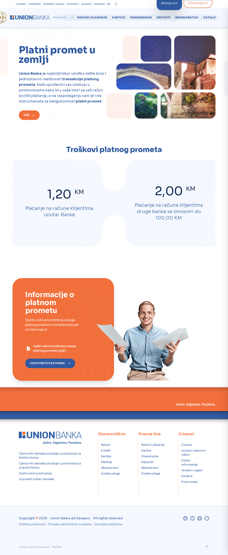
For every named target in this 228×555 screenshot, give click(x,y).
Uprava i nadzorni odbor (193, 452)
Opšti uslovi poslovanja (35, 473)
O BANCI (21, 4)
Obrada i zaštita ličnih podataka (70, 524)
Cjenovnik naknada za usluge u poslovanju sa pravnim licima (50, 465)
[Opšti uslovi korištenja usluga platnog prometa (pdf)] (48, 348)
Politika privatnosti (32, 524)
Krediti (105, 450)
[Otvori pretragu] (116, 4)
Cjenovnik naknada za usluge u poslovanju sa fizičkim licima (50, 455)
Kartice (118, 17)
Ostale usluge (110, 473)
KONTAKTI (73, 4)
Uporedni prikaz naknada (36, 479)
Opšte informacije (189, 462)
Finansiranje (141, 17)
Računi (105, 445)
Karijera (186, 476)
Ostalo (209, 17)
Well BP (56, 546)
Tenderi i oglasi (191, 470)
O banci (186, 445)
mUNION (99, 4)
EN (108, 4)
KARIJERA (35, 4)
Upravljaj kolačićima (108, 524)
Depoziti (164, 17)
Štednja (106, 462)
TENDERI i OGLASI (53, 4)
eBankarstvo (186, 17)
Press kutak (189, 482)
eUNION (86, 4)
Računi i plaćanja (92, 17)
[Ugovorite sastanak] (42, 363)
